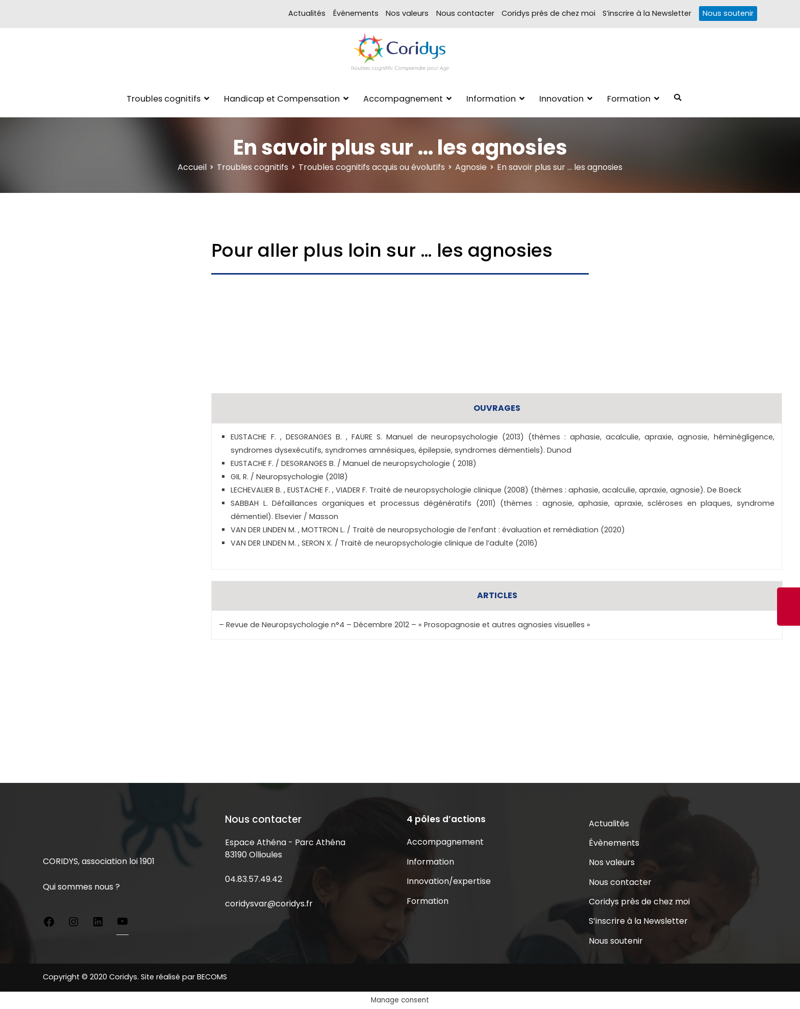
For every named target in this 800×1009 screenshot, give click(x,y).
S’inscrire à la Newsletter (647, 13)
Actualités (307, 13)
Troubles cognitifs (164, 99)
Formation (629, 99)
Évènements (356, 13)
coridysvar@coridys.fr (269, 903)
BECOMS (212, 977)
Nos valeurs (407, 13)
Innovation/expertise (449, 881)
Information (491, 99)
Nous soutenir (728, 13)
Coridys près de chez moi (548, 13)
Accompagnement (403, 99)
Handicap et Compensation (282, 99)
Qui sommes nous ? (81, 887)
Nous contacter (465, 13)
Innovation (561, 99)
